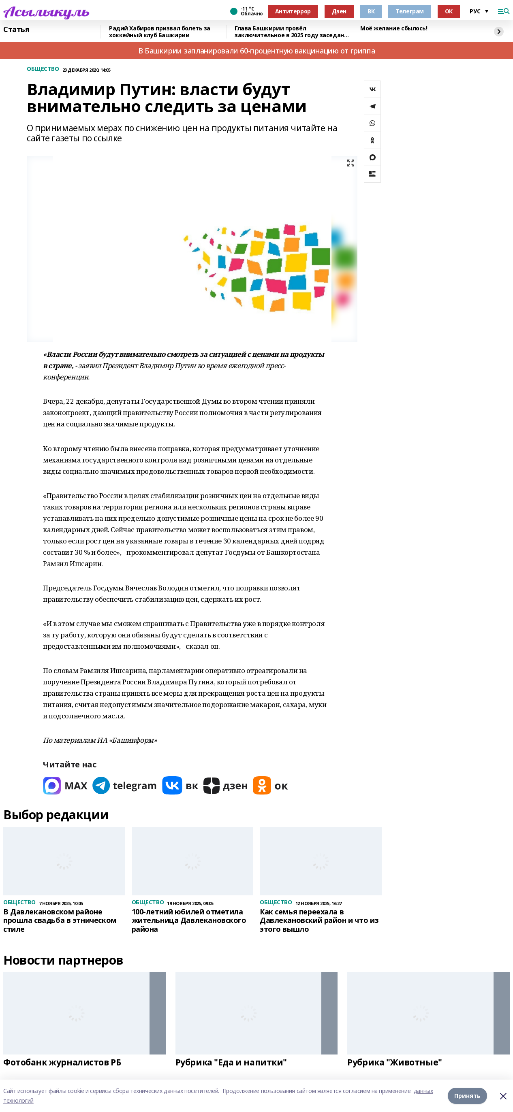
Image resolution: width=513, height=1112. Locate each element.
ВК (371, 11)
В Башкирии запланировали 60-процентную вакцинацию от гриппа (256, 50)
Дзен (339, 11)
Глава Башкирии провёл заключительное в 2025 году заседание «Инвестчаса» (293, 31)
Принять (467, 1095)
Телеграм (409, 11)
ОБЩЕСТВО (43, 69)
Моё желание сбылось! (394, 28)
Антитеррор (293, 11)
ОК (449, 11)
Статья (16, 29)
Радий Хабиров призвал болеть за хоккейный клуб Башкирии (159, 31)
